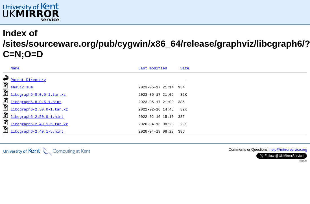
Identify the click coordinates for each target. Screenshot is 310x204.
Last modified (152, 68)
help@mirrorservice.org (288, 149)
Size (184, 68)
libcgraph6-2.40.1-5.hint (37, 131)
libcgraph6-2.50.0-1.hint (37, 116)
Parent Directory (28, 79)
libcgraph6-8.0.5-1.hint (36, 101)
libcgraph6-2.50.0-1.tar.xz (39, 109)
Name (15, 68)
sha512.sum (22, 87)
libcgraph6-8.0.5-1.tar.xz (38, 94)
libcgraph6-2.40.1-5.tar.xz (39, 123)
